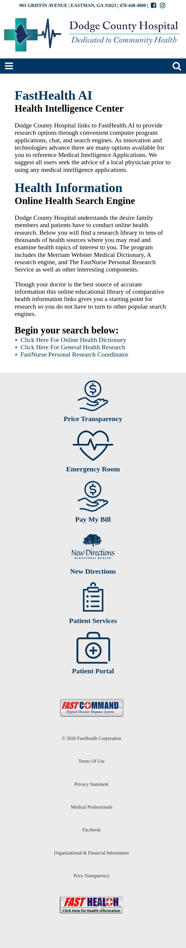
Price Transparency (92, 875)
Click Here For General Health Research (73, 347)
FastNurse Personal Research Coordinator (74, 354)
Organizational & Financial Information (91, 852)
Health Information (68, 188)
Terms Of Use (92, 761)
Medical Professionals (91, 807)
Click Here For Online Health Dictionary (73, 339)
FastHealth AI (53, 95)
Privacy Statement (91, 784)
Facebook (91, 829)
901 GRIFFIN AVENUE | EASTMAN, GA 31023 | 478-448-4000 (82, 5)
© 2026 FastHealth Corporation (91, 738)
